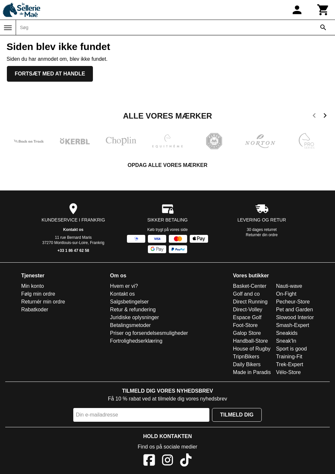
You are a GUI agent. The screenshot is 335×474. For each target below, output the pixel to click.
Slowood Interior (295, 317)
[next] (325, 117)
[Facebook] (149, 461)
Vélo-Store (288, 372)
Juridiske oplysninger (134, 317)
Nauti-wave (289, 286)
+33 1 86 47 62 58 (73, 250)
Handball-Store (250, 341)
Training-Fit (289, 356)
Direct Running (250, 301)
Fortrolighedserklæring (136, 341)
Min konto (32, 286)
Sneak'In (286, 341)
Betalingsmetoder (130, 325)
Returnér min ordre (43, 301)
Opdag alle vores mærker (167, 165)
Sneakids (287, 333)
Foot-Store (245, 325)
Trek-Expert (289, 364)
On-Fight (286, 294)
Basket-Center (249, 286)
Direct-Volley (247, 309)
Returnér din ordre (261, 235)
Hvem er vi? (124, 286)
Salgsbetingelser (129, 301)
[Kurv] (323, 9)
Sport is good (291, 348)
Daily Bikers (246, 364)
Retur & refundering (133, 309)
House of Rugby (252, 348)
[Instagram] (167, 461)
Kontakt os (73, 229)
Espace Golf (247, 317)
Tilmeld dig (237, 414)
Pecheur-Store (293, 301)
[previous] (314, 117)
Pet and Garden (294, 309)
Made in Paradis (252, 372)
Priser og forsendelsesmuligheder (149, 333)
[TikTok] (185, 461)
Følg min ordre (38, 294)
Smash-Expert (292, 325)
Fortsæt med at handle (50, 73)
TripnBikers (246, 356)
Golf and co (246, 294)
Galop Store (247, 333)
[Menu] (8, 28)
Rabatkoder (34, 309)
